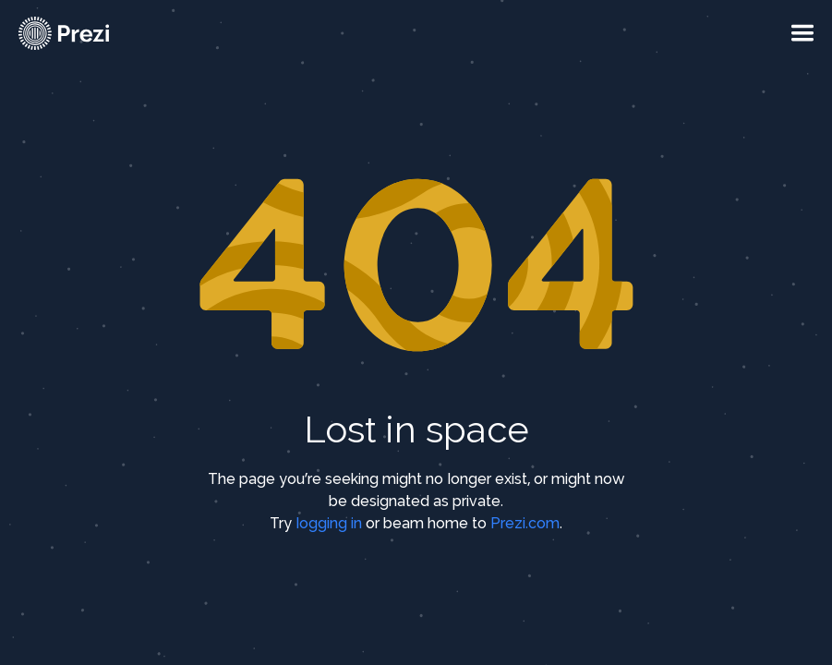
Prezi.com (525, 523)
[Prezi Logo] (87, 33)
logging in (328, 523)
